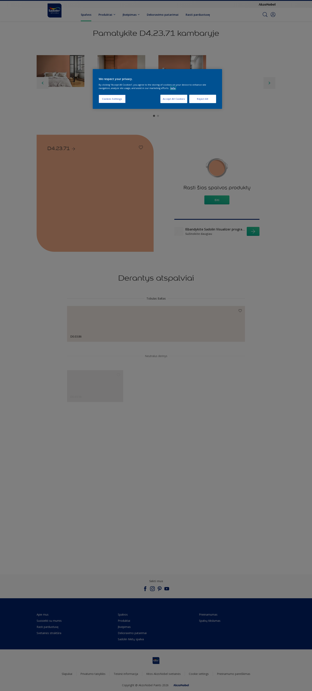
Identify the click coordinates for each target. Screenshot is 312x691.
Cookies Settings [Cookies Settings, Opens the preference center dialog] (112, 98)
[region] (157, 89)
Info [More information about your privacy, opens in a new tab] (173, 88)
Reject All (202, 98)
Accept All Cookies (174, 98)
